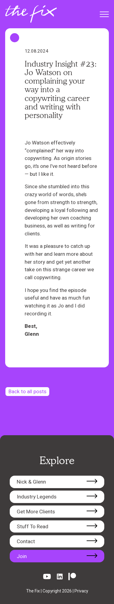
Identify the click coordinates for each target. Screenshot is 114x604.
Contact (26, 541)
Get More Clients (36, 511)
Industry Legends (37, 497)
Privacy (81, 591)
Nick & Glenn (31, 482)
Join (22, 556)
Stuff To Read (32, 526)
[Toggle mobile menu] (103, 14)
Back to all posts (28, 391)
